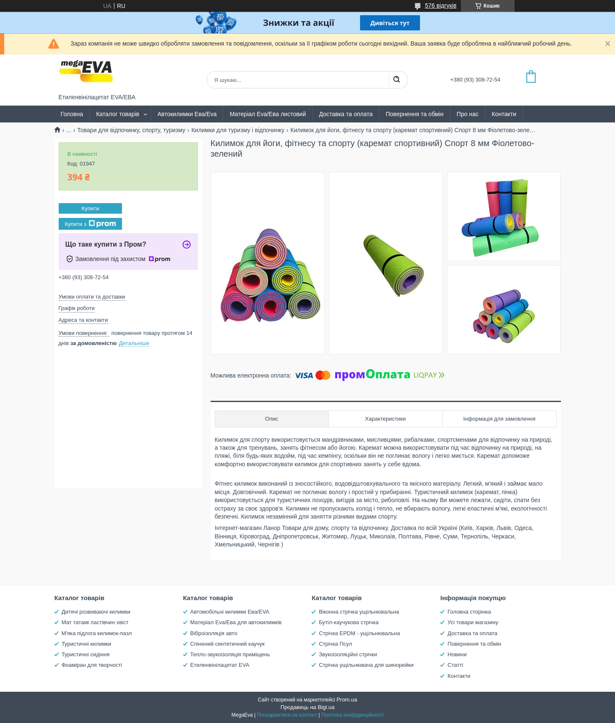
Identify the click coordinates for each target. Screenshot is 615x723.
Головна (72, 114)
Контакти (504, 114)
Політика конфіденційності (352, 715)
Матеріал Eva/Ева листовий (268, 114)
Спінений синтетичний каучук (227, 644)
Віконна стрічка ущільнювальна (359, 612)
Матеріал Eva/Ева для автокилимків (236, 622)
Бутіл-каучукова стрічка (349, 622)
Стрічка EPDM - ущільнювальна (359, 633)
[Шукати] (396, 80)
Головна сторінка (469, 612)
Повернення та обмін (415, 114)
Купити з (90, 224)
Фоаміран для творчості (92, 665)
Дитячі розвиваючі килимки (96, 612)
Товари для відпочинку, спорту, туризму (131, 130)
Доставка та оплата (346, 114)
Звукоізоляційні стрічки (348, 654)
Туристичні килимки (86, 644)
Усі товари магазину (472, 622)
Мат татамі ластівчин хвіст (95, 622)
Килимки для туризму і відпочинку (237, 130)
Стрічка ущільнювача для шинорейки (366, 665)
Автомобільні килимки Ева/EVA (229, 612)
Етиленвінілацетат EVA (219, 665)
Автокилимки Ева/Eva (187, 114)
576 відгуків (441, 5)
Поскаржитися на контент (287, 715)
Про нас (468, 114)
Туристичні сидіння (86, 654)
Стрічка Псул (335, 644)
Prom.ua (346, 699)
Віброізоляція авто (214, 633)
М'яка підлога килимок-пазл (97, 633)
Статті (455, 665)
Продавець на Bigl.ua (308, 707)
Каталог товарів (117, 114)
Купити (90, 208)
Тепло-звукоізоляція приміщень (230, 654)
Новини (456, 654)
